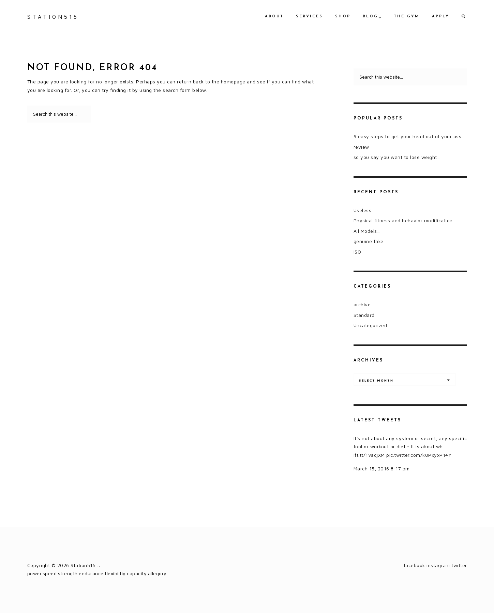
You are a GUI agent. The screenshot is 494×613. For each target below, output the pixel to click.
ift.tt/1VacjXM (369, 455)
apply (440, 16)
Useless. (363, 210)
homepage (233, 81)
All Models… (367, 231)
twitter (459, 565)
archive (362, 304)
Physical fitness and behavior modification (403, 220)
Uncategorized (370, 325)
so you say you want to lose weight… (397, 157)
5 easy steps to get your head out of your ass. (408, 136)
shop (342, 16)
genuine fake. (369, 241)
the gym (407, 16)
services (309, 16)
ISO (357, 252)
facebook (414, 565)
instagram (438, 565)
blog (370, 16)
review (361, 147)
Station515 (53, 17)
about (274, 16)
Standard (364, 315)
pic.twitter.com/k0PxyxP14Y (418, 455)
